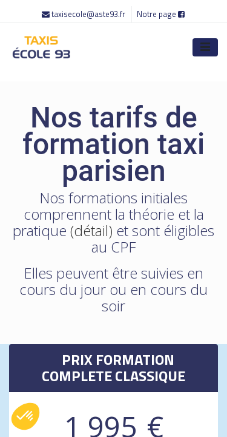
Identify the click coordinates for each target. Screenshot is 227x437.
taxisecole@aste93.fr (84, 14)
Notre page (161, 14)
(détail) (91, 230)
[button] (25, 416)
